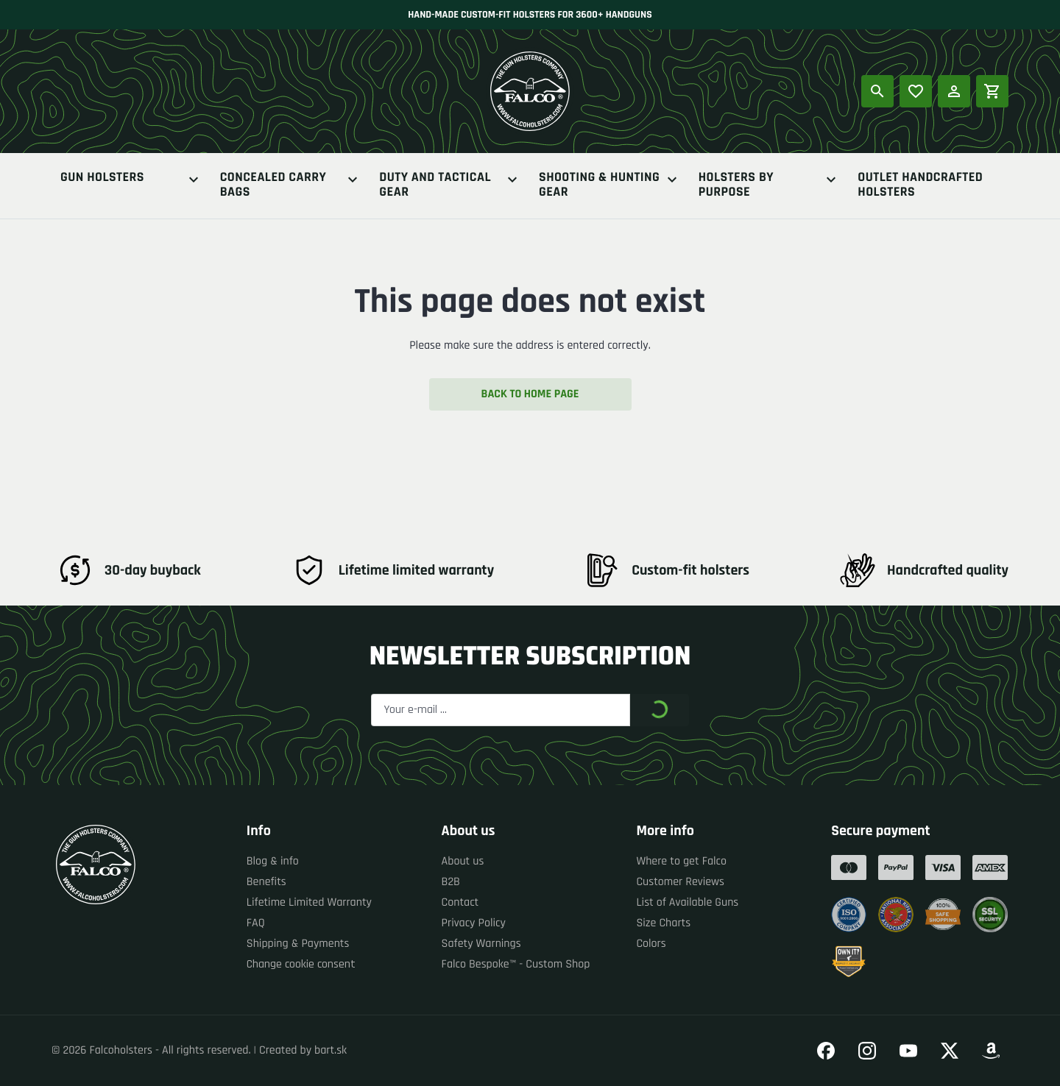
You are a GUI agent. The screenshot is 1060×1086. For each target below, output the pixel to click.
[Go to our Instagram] (867, 1050)
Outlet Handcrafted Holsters (920, 185)
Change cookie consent (301, 964)
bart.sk (330, 1050)
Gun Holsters (131, 179)
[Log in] (954, 91)
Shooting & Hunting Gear (610, 185)
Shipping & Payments (298, 943)
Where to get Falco (681, 861)
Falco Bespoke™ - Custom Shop (516, 964)
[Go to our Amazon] (990, 1050)
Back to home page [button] (530, 394)
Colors (650, 943)
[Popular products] (916, 91)
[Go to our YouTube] (908, 1050)
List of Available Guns (687, 902)
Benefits (266, 882)
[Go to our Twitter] (949, 1050)
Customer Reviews (680, 882)
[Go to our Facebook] (826, 1050)
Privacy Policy (474, 923)
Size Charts (663, 923)
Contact (460, 902)
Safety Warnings (481, 943)
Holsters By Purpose (770, 185)
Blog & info (273, 861)
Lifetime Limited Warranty (309, 902)
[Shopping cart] (992, 91)
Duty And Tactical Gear (450, 185)
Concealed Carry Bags (291, 185)
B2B (451, 882)
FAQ (256, 923)
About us (463, 861)
